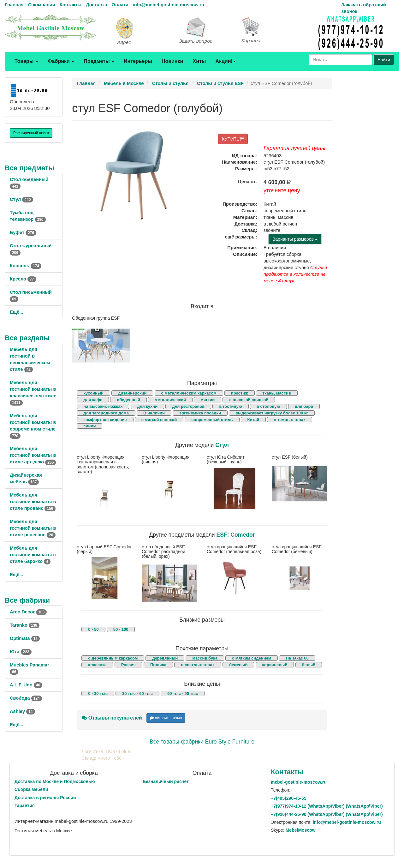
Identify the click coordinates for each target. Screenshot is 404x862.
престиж (239, 393)
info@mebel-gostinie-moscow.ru (168, 4)
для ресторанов (188, 406)
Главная (14, 4)
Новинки (172, 61)
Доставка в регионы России (45, 797)
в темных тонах (290, 419)
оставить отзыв (166, 718)
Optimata (25, 638)
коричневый (275, 664)
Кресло (23, 278)
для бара (304, 406)
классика (97, 664)
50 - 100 (120, 629)
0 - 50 (93, 629)
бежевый (238, 664)
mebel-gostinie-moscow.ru (299, 782)
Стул (21, 199)
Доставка (96, 4)
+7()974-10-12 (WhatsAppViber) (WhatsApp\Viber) (327, 806)
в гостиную (230, 406)
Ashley (22, 711)
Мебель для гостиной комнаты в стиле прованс (33, 501)
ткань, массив (277, 393)
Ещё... (16, 312)
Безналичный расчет (166, 781)
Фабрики (61, 61)
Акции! (225, 61)
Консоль (25, 265)
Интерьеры (138, 61)
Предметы (99, 61)
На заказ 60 (297, 658)
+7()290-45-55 (288, 798)
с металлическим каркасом (189, 393)
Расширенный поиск (31, 133)
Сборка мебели (31, 789)
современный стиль (212, 419)
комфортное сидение (105, 419)
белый (309, 664)
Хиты (199, 61)
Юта (21, 651)
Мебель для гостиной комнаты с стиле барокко (33, 555)
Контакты (70, 4)
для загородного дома (106, 413)
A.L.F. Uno (26, 684)
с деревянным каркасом (113, 658)
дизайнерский (132, 393)
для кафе (92, 399)
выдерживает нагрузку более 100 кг (271, 413)
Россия (128, 664)
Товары (26, 61)
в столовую (268, 406)
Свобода (26, 698)
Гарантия (25, 805)
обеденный (128, 399)
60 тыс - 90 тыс (182, 693)
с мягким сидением (251, 658)
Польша (158, 664)
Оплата (119, 4)
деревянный (165, 658)
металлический (170, 399)
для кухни (147, 406)
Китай (253, 419)
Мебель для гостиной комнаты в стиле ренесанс (33, 528)
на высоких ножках (102, 406)
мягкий (207, 399)
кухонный (93, 393)
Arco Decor (28, 611)
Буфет (23, 232)
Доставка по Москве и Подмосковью (55, 781)
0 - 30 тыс (98, 693)
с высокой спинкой (248, 399)
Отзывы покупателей (112, 717)
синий (89, 426)
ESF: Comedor (235, 535)
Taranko (24, 625)
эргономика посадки (200, 413)
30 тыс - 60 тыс (137, 693)
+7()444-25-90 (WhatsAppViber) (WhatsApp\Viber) (327, 814)
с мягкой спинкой (159, 419)
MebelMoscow (301, 830)
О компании (41, 4)
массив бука (204, 658)
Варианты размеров (295, 239)
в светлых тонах (198, 664)
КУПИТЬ (233, 139)
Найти (383, 59)
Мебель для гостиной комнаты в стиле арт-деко (33, 455)
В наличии (154, 413)
